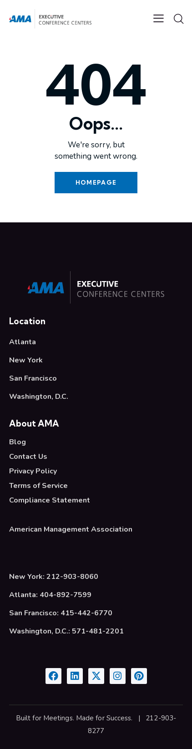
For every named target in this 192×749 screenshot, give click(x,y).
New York (26, 360)
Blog (17, 442)
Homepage (96, 182)
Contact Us (28, 457)
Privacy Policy (33, 471)
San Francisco (33, 378)
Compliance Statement (49, 500)
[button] (158, 18)
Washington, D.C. (38, 397)
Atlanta (22, 342)
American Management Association (70, 529)
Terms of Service (38, 486)
